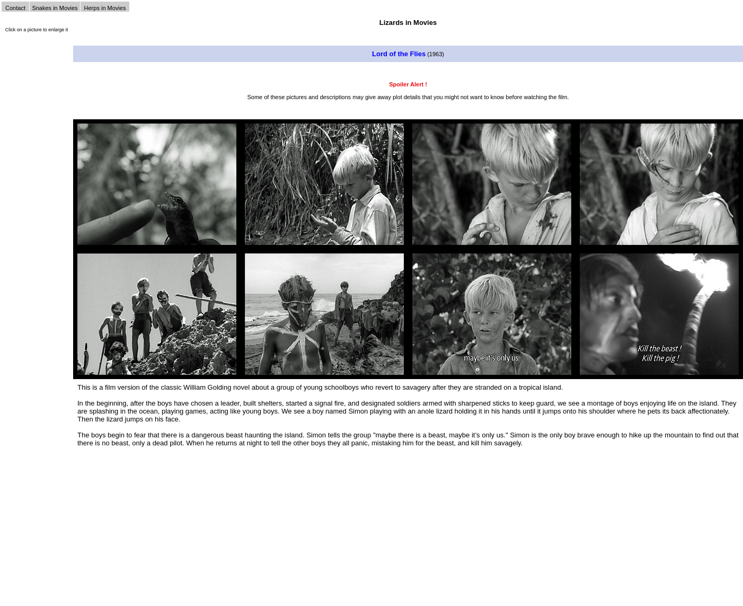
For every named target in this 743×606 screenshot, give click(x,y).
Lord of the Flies (399, 54)
